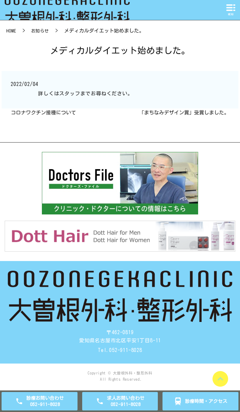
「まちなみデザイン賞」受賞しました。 (184, 112)
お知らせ (40, 31)
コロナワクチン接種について (43, 112)
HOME (11, 31)
